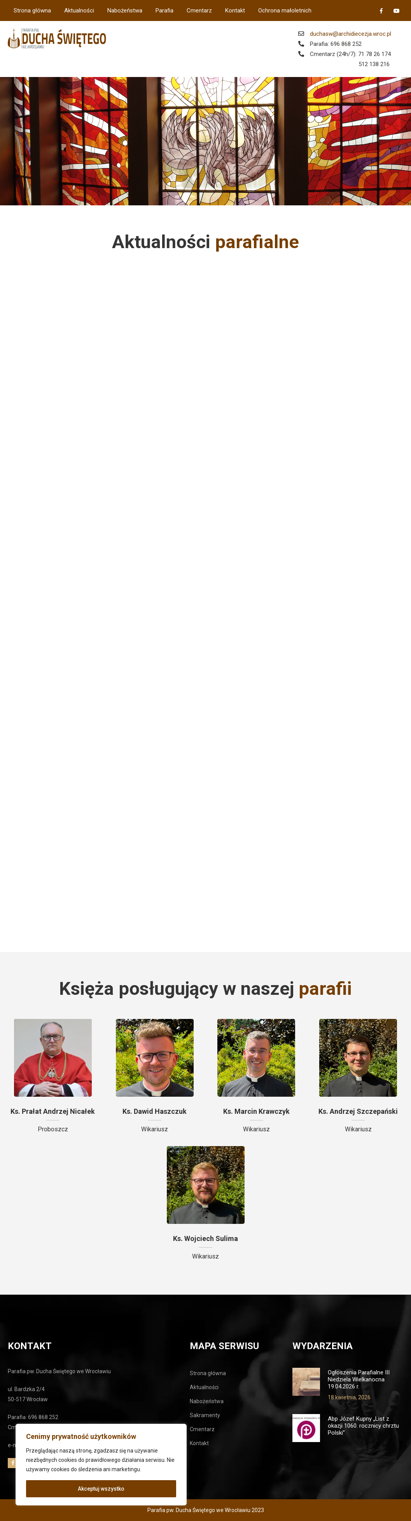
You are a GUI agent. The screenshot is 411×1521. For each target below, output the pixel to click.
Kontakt (235, 10)
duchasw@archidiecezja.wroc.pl (350, 33)
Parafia (164, 10)
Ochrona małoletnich (284, 10)
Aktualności (79, 10)
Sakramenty (205, 1415)
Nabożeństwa (124, 10)
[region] (101, 1464)
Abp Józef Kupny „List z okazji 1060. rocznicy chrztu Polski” (363, 1425)
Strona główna (32, 10)
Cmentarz (199, 10)
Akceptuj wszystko (101, 1489)
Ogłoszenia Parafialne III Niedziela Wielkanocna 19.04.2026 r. (359, 1379)
